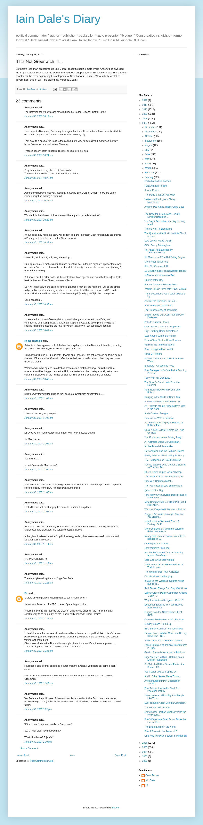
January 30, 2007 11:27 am (38, 618)
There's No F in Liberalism (158, 228)
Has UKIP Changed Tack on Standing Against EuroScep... (163, 554)
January (149, 177)
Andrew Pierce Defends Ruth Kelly (162, 401)
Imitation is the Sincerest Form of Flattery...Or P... (161, 522)
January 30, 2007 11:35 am (38, 651)
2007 (145, 123)
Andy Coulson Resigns (156, 413)
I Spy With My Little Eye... (157, 377)
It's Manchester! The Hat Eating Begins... (165, 257)
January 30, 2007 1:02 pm (38, 709)
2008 (145, 118)
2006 (145, 742)
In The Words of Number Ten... (160, 275)
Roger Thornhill (33, 340)
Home (72, 755)
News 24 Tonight (153, 354)
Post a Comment (29, 748)
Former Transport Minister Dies (160, 284)
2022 (145, 100)
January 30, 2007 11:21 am (38, 582)
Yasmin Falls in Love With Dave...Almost (165, 289)
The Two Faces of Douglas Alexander (163, 476)
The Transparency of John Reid (160, 310)
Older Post (120, 755)
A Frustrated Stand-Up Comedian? (162, 442)
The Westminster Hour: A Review (161, 571)
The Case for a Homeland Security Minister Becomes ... (162, 215)
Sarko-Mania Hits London (157, 181)
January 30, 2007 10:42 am (38, 379)
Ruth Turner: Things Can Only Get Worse (165, 588)
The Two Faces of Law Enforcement (163, 485)
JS (146, 785)
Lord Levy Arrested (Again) (158, 240)
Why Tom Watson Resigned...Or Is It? (163, 600)
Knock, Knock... (152, 190)
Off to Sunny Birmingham (157, 245)
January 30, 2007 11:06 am (38, 443)
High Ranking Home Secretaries (161, 331)
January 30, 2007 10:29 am (38, 220)
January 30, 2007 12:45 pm (38, 683)
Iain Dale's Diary (58, 18)
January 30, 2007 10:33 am (38, 242)
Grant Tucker (152, 775)
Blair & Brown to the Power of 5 (160, 731)
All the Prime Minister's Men (158, 446)
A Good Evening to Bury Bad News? (163, 640)
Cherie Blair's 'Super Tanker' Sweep (163, 472)
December (151, 127)
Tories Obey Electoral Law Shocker (162, 340)
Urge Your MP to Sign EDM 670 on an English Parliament (164, 658)
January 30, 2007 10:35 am (38, 304)
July (147, 150)
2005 (145, 747)
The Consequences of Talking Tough (163, 437)
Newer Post (23, 755)
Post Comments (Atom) (42, 761)
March (148, 168)
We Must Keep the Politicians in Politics (164, 509)
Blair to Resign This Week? (158, 305)
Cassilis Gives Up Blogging (158, 576)
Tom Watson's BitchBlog (157, 548)
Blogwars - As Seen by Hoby (159, 365)
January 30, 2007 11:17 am (38, 563)
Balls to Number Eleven (156, 322)
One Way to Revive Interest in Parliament (165, 735)
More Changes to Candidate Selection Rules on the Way (164, 530)
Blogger (115, 807)
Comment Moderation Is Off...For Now (164, 619)
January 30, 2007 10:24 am (38, 155)
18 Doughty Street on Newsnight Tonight (165, 271)
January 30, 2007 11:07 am (38, 511)
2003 (145, 756)
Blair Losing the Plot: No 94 (158, 349)
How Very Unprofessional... (158, 481)
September (151, 140)
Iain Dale (150, 780)
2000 (145, 761)
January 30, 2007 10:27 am (38, 200)
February (150, 172)
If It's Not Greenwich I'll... (157, 266)
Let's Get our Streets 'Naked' (159, 560)
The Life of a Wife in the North (159, 726)
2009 (145, 114)
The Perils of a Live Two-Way (159, 194)
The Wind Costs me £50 (157, 707)
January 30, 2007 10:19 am (38, 116)
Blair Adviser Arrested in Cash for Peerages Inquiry (161, 689)
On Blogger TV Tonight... (157, 543)
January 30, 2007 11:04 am (38, 398)
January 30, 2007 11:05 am (38, 418)
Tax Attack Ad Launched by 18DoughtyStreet (158, 251)
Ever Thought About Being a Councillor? (165, 703)
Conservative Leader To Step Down (162, 326)
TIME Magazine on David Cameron (162, 460)
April (147, 163)
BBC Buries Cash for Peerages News (163, 628)
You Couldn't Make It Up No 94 (160, 671)
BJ (25, 593)
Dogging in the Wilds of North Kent (162, 397)
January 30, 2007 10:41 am (38, 330)
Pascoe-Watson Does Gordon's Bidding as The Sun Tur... (165, 466)
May (147, 159)
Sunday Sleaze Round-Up (158, 624)
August (149, 145)
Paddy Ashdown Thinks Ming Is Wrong (164, 455)
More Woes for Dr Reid (156, 261)
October (149, 136)
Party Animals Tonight (155, 185)
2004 (145, 752)
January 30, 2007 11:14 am (38, 544)
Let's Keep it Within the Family (160, 335)
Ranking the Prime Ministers (159, 344)
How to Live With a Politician (159, 418)
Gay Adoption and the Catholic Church (164, 451)
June (148, 154)
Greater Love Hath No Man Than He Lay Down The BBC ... (165, 634)
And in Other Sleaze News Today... (162, 676)
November (151, 131)
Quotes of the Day (153, 280)
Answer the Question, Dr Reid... (160, 301)
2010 (145, 109)
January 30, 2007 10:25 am (38, 178)
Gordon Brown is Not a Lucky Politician (164, 652)
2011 (145, 105)
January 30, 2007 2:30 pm (38, 741)
